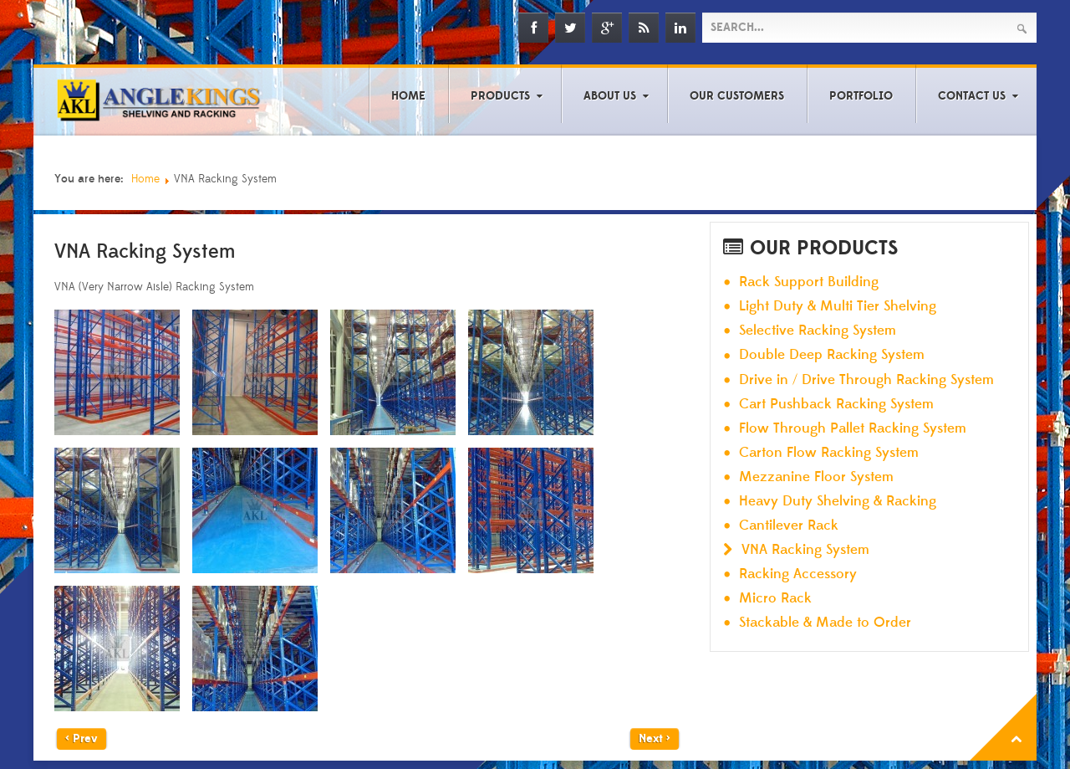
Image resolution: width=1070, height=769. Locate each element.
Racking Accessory (798, 574)
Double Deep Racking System (832, 355)
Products (500, 96)
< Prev (81, 738)
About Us (609, 96)
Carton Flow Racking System (829, 453)
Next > (654, 738)
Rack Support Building (809, 282)
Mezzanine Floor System (816, 477)
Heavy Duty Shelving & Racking (837, 501)
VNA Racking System (805, 550)
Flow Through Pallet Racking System (852, 429)
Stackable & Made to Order (825, 623)
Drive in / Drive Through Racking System (866, 380)
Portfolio (861, 96)
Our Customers (737, 96)
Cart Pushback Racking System (836, 404)
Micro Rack (775, 599)
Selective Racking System (817, 331)
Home (408, 96)
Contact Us (972, 96)
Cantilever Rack (788, 526)
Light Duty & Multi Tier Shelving (837, 306)
